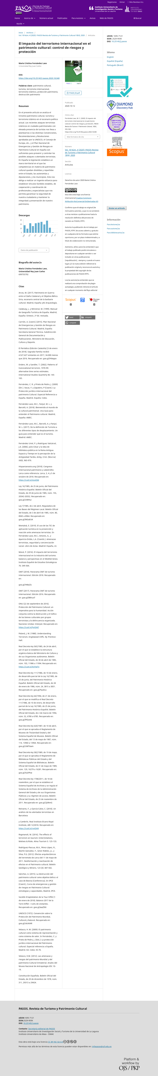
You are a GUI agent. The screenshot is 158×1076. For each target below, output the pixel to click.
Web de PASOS (106, 18)
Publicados (62, 18)
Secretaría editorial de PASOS (41, 1028)
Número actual (46, 18)
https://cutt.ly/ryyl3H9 (29, 828)
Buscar (138, 18)
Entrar (122, 2)
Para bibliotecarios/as (115, 232)
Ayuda (20, 23)
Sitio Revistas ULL (136, 2)
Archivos (29, 32)
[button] (72, 317)
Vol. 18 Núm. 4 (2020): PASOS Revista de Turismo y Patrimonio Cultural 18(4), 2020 (52, 35)
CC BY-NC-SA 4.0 (62, 1041)
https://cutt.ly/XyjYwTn (29, 666)
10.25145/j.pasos (119, 41)
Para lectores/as (113, 224)
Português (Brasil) (115, 65)
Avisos (92, 18)
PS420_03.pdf (74, 93)
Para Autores (78, 18)
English (110, 57)
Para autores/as (113, 228)
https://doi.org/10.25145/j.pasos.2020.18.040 (39, 78)
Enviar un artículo (117, 208)
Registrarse (112, 2)
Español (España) (115, 61)
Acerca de (29, 18)
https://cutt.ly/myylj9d (29, 480)
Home (17, 18)
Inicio (21, 32)
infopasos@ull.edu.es (102, 1046)
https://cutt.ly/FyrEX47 (29, 627)
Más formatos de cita (75, 137)
